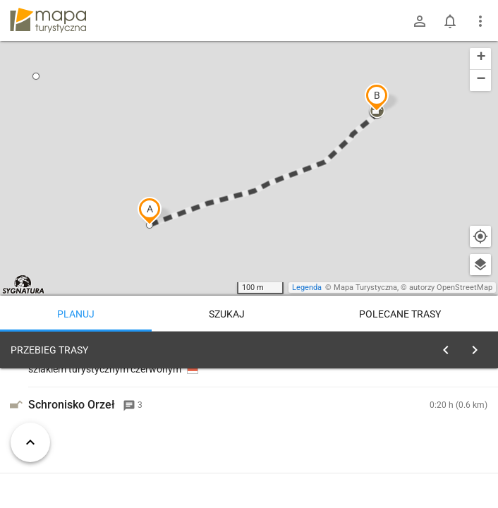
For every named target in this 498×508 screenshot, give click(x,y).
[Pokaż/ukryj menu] (480, 21)
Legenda (307, 287)
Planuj (76, 314)
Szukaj (227, 314)
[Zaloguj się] (419, 21)
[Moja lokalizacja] (480, 236)
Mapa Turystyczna (365, 287)
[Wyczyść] (478, 346)
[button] (150, 211)
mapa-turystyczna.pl (48, 20)
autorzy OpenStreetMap (450, 287)
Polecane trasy (400, 314)
